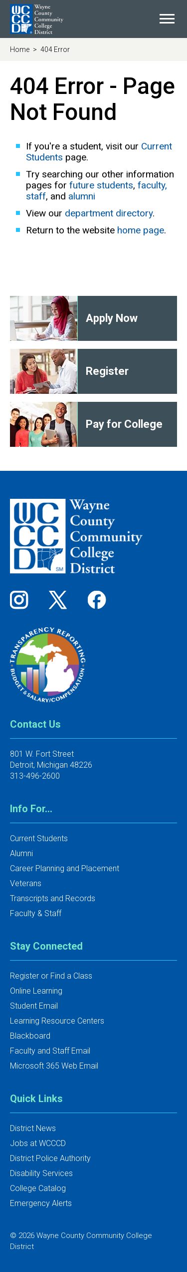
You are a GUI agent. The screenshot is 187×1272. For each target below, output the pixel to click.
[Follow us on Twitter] (61, 599)
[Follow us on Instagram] (22, 599)
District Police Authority (50, 1158)
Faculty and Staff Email (50, 1051)
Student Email (34, 1006)
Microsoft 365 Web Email (54, 1066)
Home (20, 49)
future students (101, 185)
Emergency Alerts (41, 1203)
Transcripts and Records (52, 898)
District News (33, 1128)
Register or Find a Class (51, 976)
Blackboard (30, 1036)
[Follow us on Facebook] (98, 599)
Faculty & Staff (35, 913)
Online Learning (36, 991)
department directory (109, 213)
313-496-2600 (35, 776)
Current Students (39, 838)
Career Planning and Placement (64, 868)
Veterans (25, 883)
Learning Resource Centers (57, 1021)
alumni (81, 196)
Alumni (21, 853)
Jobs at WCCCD (38, 1143)
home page (140, 230)
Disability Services (41, 1173)
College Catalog (38, 1188)
